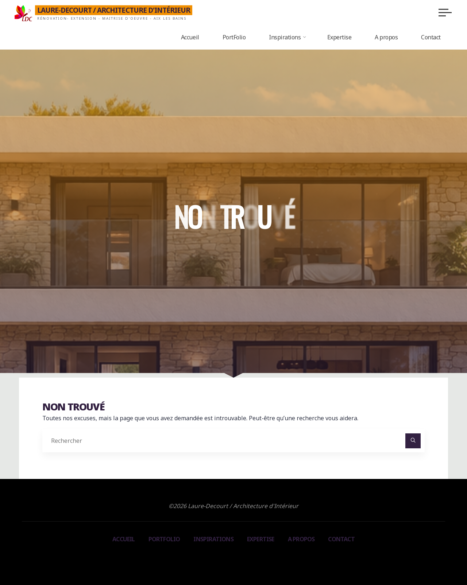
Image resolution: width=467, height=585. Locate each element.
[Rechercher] (413, 441)
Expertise (260, 539)
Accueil (123, 539)
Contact (341, 539)
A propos (301, 539)
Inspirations (213, 539)
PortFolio (164, 539)
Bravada (232, 558)
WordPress (266, 558)
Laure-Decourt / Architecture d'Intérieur (113, 10)
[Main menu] (445, 12)
